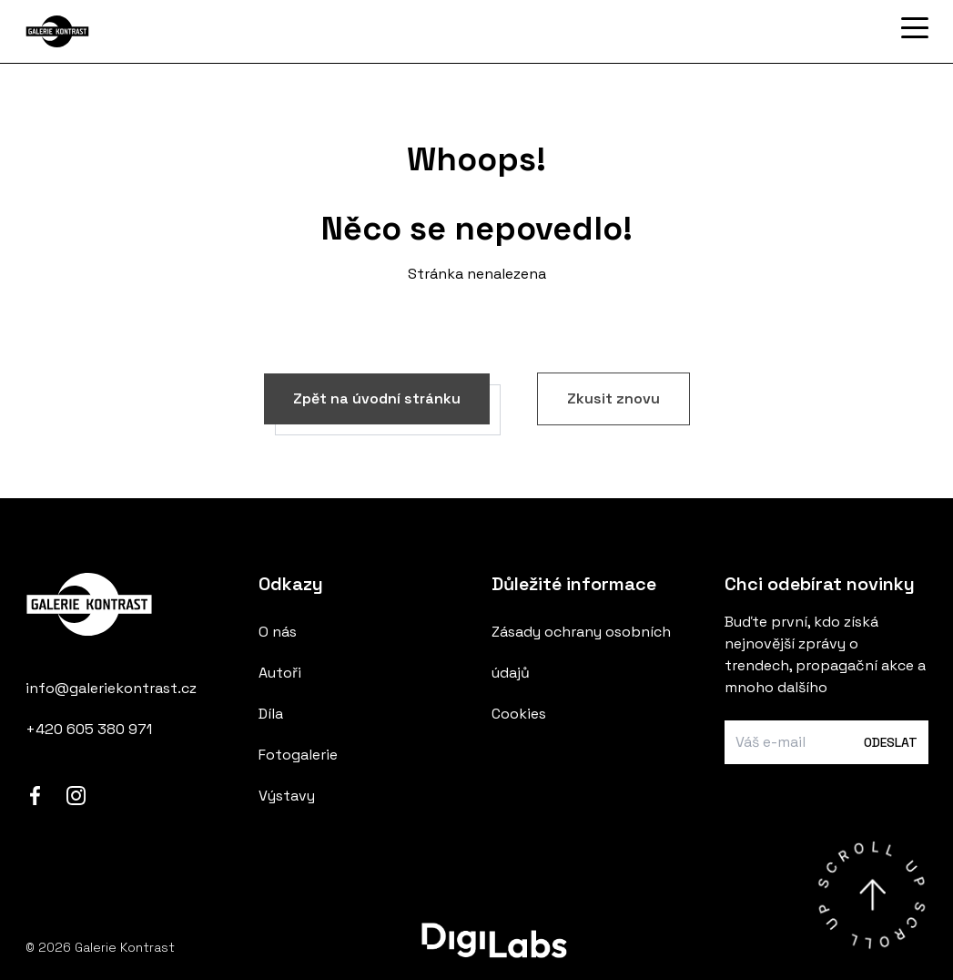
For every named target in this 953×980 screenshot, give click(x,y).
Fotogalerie (298, 754)
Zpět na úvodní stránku (377, 398)
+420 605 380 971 (88, 729)
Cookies (519, 713)
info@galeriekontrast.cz (111, 688)
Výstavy (287, 795)
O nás (278, 631)
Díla (271, 713)
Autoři (280, 672)
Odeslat (891, 742)
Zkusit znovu (613, 398)
